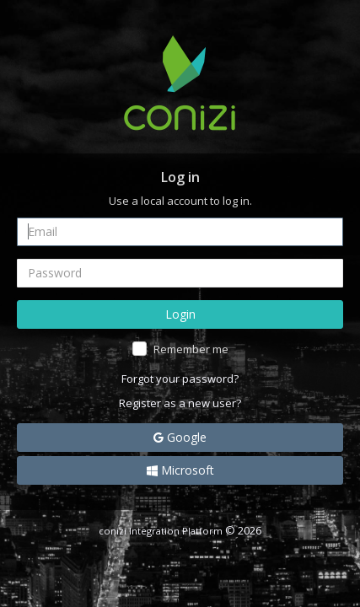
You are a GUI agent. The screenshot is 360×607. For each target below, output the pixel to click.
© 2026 (180, 530)
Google (180, 437)
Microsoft (180, 470)
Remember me (190, 349)
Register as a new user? (180, 403)
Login (180, 314)
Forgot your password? (180, 378)
